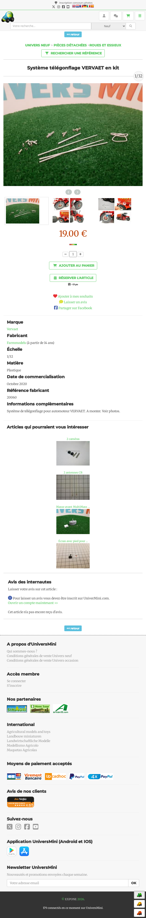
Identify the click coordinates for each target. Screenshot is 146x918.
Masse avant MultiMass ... (73, 506)
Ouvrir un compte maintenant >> (33, 603)
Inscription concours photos (73, 2)
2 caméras (73, 439)
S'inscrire (14, 686)
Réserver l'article (73, 278)
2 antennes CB (73, 472)
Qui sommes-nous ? (22, 651)
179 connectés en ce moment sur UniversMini (73, 908)
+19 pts (74, 284)
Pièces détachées (70, 45)
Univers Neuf (37, 45)
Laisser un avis (75, 302)
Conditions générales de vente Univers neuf (39, 656)
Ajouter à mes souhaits (75, 296)
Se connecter (16, 681)
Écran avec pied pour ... (73, 541)
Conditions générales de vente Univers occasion (42, 660)
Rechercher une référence (73, 53)
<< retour (73, 34)
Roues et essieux (105, 45)
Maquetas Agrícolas (22, 750)
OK (133, 883)
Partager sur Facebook (75, 308)
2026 (80, 899)
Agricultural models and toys (28, 732)
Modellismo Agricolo (22, 745)
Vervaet (12, 329)
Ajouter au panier (73, 265)
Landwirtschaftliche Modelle (28, 741)
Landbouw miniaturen (24, 736)
